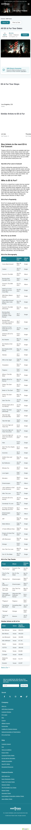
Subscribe (24, 685)
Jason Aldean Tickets (7, 799)
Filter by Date (16, 22)
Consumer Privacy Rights (8, 755)
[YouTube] (21, 696)
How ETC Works (6, 764)
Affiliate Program (6, 723)
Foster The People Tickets (8, 782)
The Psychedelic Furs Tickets (9, 787)
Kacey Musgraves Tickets (8, 779)
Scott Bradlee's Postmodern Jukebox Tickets (13, 796)
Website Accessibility (7, 761)
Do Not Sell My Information (8, 758)
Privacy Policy (5, 752)
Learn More (24, 71)
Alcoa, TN (5, 22)
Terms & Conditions (6, 749)
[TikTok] (26, 696)
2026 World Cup (6, 776)
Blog (3, 717)
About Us (4, 706)
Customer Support (6, 744)
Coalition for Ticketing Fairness (9, 729)
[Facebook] (4, 696)
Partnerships (5, 726)
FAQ (3, 747)
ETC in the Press (6, 734)
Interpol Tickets (5, 790)
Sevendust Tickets (6, 793)
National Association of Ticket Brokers (11, 732)
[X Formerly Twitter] (10, 696)
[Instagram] (15, 696)
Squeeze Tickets (6, 784)
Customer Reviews (6, 712)
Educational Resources (7, 767)
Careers (4, 720)
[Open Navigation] (28, 4)
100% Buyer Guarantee (7, 709)
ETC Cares (4, 715)
